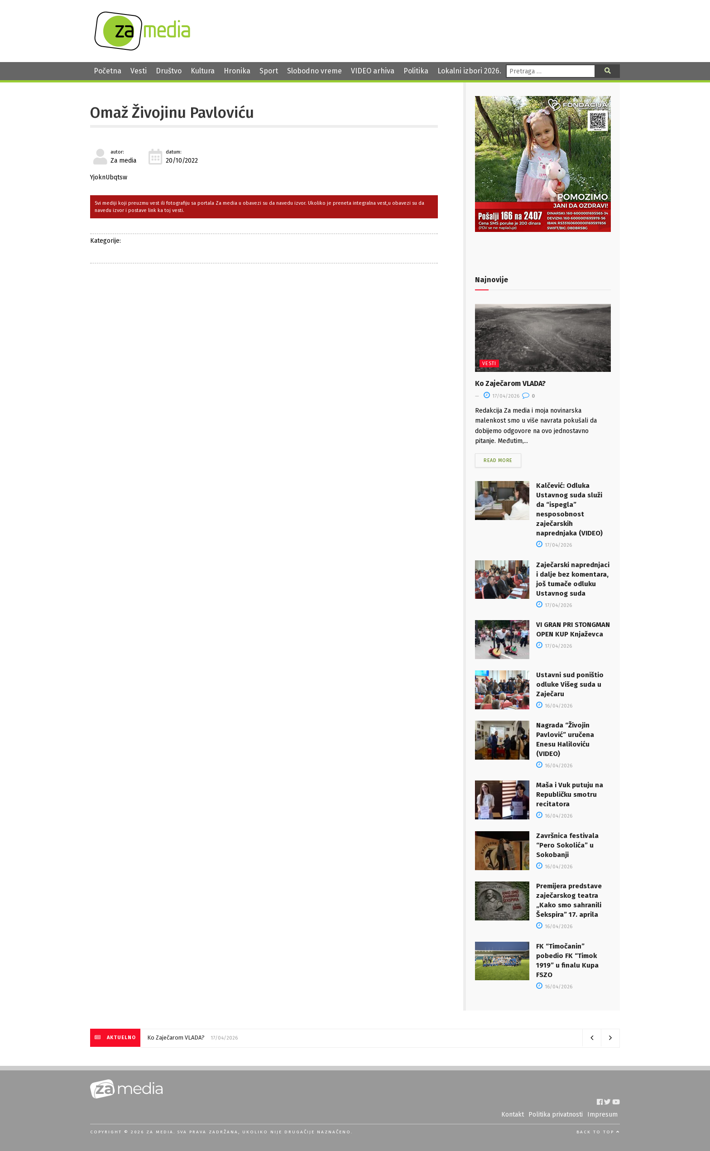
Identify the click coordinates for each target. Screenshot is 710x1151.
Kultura (203, 71)
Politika (415, 71)
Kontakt (512, 1114)
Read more (498, 460)
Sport (268, 71)
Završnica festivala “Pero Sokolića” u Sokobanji (567, 845)
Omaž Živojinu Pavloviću (172, 113)
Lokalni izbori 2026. (469, 71)
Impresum (602, 1114)
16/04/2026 (554, 706)
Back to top (598, 1132)
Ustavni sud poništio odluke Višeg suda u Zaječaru (570, 684)
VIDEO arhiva (372, 71)
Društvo (169, 71)
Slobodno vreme (314, 71)
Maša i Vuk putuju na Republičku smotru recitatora (569, 794)
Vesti (138, 71)
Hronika (237, 71)
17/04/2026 (501, 396)
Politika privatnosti (555, 1114)
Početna (107, 71)
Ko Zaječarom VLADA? (510, 383)
